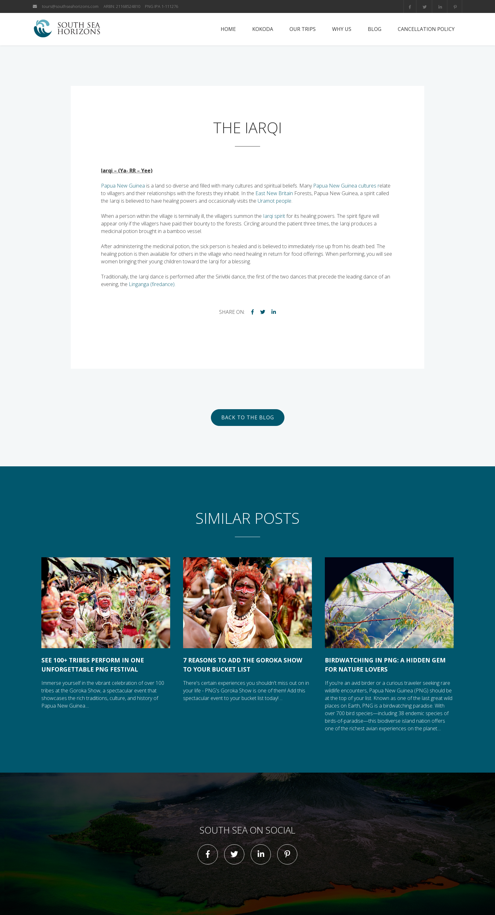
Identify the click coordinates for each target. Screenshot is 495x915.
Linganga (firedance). (152, 284)
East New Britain (274, 193)
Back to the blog (247, 417)
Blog (374, 29)
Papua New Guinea (123, 185)
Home (228, 29)
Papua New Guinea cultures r (346, 185)
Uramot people (274, 200)
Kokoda (262, 29)
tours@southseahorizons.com (70, 6)
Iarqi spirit (274, 215)
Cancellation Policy (426, 29)
